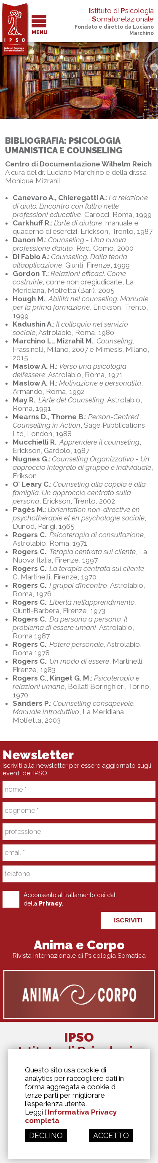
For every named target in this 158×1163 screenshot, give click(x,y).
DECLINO (46, 1135)
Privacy (50, 903)
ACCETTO (111, 1135)
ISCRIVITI (128, 920)
